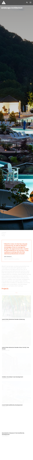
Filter (16, 292)
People (3, 235)
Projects (3, 234)
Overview (4, 232)
